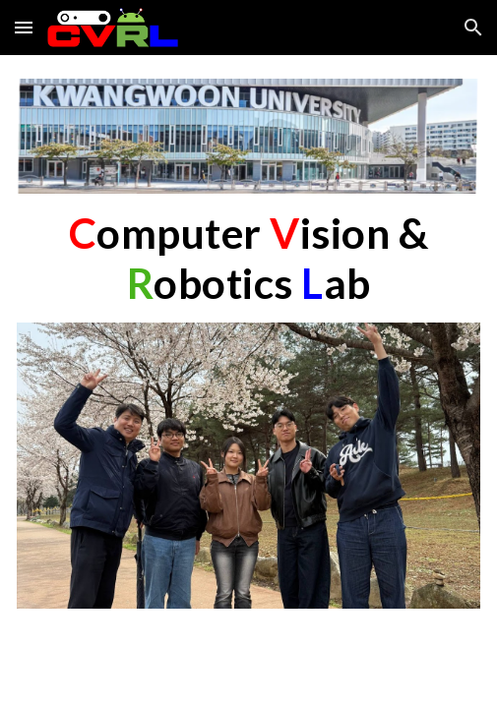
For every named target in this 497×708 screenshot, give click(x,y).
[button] (23, 27)
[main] (248, 258)
